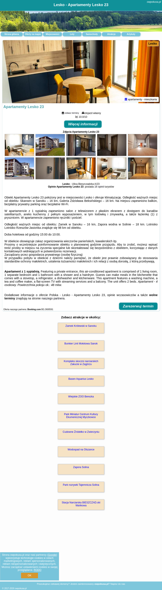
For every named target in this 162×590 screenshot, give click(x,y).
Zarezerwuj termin (138, 306)
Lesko (152, 43)
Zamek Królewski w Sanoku (80, 325)
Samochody (92, 34)
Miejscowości (52, 34)
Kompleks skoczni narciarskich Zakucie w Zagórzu (81, 363)
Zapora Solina (81, 467)
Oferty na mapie (33, 34)
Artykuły (131, 34)
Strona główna (11, 34)
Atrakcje (111, 34)
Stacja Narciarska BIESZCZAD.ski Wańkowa (81, 504)
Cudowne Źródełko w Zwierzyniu (81, 431)
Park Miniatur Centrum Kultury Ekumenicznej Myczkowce (81, 416)
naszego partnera (53, 298)
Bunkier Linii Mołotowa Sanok (80, 343)
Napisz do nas (117, 584)
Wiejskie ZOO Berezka (81, 396)
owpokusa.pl (154, 1)
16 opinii (99, 186)
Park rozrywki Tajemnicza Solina (81, 484)
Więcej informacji (83, 124)
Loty (72, 34)
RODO (37, 570)
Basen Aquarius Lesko (80, 378)
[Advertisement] (81, 550)
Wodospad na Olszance (81, 449)
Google (52, 554)
